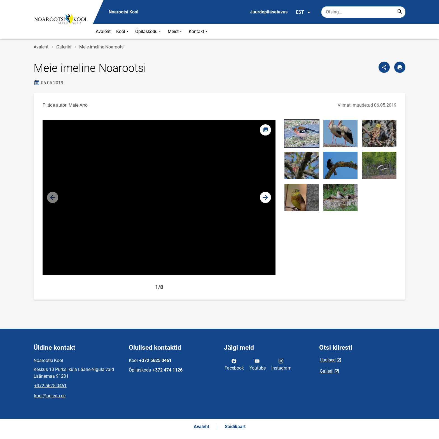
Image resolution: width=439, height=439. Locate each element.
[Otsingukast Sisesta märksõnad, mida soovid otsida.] (363, 12)
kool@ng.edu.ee (50, 395)
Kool (123, 31)
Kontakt (199, 31)
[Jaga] (384, 67)
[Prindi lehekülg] (399, 67)
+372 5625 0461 (50, 385)
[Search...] (400, 12)
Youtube (257, 364)
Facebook (234, 364)
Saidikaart (235, 426)
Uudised (328, 360)
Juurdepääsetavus (269, 12)
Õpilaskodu (148, 31)
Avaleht (103, 31)
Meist (175, 31)
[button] (265, 197)
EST (303, 12)
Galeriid (63, 47)
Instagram (281, 364)
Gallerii (326, 371)
